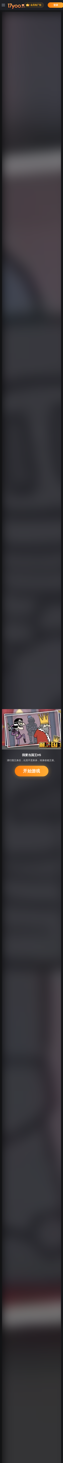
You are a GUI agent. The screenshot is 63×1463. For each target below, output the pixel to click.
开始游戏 (31, 771)
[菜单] (3, 5)
